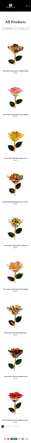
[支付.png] (15, 439)
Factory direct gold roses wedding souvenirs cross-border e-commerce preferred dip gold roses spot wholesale (15, 420)
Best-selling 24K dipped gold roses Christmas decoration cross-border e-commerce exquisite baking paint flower (15, 202)
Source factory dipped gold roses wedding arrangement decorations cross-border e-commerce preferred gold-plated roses (15, 114)
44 (16, 426)
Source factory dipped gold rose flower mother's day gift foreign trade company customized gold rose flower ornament (15, 245)
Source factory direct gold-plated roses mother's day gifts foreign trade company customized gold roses (15, 376)
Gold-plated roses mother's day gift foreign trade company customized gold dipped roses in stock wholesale (15, 71)
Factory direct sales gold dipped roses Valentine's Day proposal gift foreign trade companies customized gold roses (15, 333)
